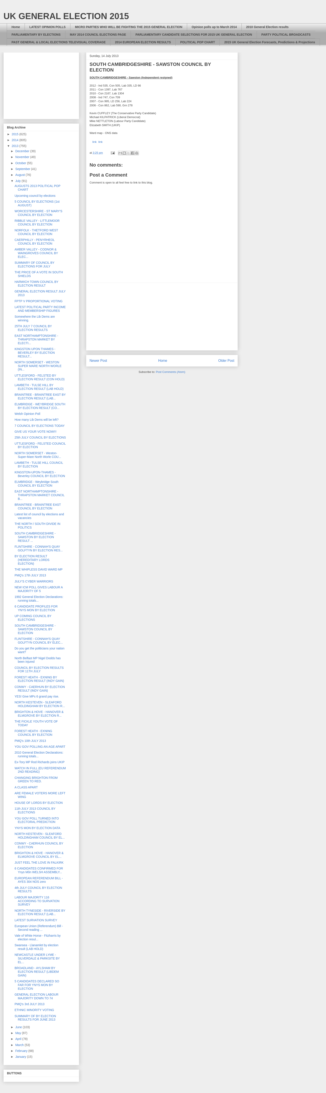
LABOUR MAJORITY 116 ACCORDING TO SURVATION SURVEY (37, 901)
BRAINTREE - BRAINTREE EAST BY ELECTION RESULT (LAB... (40, 396)
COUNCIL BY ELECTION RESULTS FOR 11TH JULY (39, 669)
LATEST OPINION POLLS (47, 27)
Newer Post (98, 360)
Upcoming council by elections (35, 195)
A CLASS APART (26, 787)
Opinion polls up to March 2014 (214, 27)
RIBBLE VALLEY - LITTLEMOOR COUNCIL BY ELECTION (37, 222)
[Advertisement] (161, 316)
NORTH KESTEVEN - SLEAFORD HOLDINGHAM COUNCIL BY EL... (40, 835)
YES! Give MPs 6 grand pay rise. (37, 696)
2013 (15, 146)
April (18, 1039)
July (18, 181)
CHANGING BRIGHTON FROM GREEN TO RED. (36, 779)
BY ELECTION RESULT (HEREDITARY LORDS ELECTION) (32, 559)
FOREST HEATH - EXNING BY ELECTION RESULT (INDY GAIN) (39, 679)
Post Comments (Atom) (170, 372)
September (23, 169)
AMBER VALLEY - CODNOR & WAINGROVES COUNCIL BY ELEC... (36, 253)
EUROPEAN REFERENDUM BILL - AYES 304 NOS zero (39, 880)
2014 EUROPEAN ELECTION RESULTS (143, 42)
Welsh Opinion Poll (27, 414)
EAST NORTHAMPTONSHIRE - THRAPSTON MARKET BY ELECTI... (36, 339)
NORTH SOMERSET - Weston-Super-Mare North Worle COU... (38, 455)
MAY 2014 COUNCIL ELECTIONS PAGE (98, 34)
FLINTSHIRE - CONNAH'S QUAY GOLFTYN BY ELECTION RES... (39, 548)
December (22, 151)
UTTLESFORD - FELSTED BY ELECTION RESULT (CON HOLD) (40, 377)
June (19, 1027)
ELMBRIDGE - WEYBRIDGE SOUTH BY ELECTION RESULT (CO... (40, 406)
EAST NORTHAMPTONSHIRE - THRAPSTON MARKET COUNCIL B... (39, 495)
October (21, 163)
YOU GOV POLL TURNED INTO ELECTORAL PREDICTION (37, 820)
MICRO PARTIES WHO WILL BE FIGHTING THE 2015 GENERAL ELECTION (128, 27)
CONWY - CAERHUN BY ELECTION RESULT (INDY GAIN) (40, 688)
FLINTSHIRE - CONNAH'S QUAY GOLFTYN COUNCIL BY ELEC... (39, 640)
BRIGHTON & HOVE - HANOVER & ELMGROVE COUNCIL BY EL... (39, 854)
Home (16, 27)
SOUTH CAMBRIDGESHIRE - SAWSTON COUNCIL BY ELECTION (35, 629)
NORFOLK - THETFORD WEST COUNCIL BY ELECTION (36, 232)
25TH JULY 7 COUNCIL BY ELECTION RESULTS (33, 328)
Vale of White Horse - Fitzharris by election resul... (38, 937)
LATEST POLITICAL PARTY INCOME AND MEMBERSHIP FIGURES (40, 308)
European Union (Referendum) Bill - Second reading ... (39, 927)
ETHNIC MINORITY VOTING (34, 1010)
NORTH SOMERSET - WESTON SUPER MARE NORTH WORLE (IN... (38, 365)
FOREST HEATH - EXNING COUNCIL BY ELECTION (33, 732)
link (94, 142)
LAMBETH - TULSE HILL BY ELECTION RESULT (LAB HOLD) (39, 386)
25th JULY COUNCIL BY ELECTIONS (40, 437)
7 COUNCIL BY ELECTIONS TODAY (40, 425)
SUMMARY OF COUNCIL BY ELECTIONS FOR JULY (34, 264)
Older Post (226, 360)
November (22, 157)
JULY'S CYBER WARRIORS (34, 581)
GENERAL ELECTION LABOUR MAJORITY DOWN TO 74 (36, 996)
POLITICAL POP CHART (197, 42)
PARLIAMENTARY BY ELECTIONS (36, 34)
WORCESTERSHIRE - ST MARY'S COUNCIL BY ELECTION (38, 213)
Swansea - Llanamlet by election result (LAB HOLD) (36, 947)
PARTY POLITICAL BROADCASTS (286, 34)
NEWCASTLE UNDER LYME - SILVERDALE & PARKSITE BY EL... (37, 958)
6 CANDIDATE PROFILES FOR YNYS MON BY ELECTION (36, 608)
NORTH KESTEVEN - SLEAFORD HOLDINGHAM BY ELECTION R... (40, 704)
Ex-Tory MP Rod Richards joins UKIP (40, 762)
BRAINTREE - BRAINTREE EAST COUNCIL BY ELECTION (38, 506)
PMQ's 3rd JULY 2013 (30, 1004)
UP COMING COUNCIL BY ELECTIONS (33, 617)
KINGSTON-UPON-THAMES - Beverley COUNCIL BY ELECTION (40, 474)
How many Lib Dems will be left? (36, 419)
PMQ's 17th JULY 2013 (30, 575)
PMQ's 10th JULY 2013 (30, 741)
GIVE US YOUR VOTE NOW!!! (36, 431)
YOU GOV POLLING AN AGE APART (40, 746)
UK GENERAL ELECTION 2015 (66, 16)
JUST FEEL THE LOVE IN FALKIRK (39, 862)
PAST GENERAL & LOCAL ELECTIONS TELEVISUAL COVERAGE (59, 42)
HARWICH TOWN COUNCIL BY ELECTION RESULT (36, 283)
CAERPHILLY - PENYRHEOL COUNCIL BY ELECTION (35, 241)
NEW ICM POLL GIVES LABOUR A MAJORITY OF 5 (39, 589)
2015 (15, 134)
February (21, 1051)
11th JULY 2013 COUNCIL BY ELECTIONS (35, 810)
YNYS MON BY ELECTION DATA (37, 828)
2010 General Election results (267, 27)
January (21, 1056)
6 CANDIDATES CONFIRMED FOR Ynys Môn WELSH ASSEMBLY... (39, 870)
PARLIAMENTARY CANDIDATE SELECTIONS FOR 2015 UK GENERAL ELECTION (193, 34)
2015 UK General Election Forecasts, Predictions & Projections (269, 42)
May (18, 1033)
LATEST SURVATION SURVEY (36, 920)
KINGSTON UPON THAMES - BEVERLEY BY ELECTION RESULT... (35, 352)
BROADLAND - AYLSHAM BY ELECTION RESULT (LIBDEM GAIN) (37, 971)
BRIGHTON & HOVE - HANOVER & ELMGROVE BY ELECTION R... (39, 713)
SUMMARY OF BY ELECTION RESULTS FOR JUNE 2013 (35, 1017)
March (20, 1045)
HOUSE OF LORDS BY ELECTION (39, 802)
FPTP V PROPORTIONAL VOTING (39, 301)
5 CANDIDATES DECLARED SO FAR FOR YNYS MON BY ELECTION (37, 985)
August (20, 175)
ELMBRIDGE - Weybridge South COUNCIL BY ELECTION (36, 483)
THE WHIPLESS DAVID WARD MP (39, 569)
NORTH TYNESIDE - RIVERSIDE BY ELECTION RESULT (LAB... (40, 912)
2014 (15, 140)
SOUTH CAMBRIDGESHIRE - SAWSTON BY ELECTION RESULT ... (35, 537)
